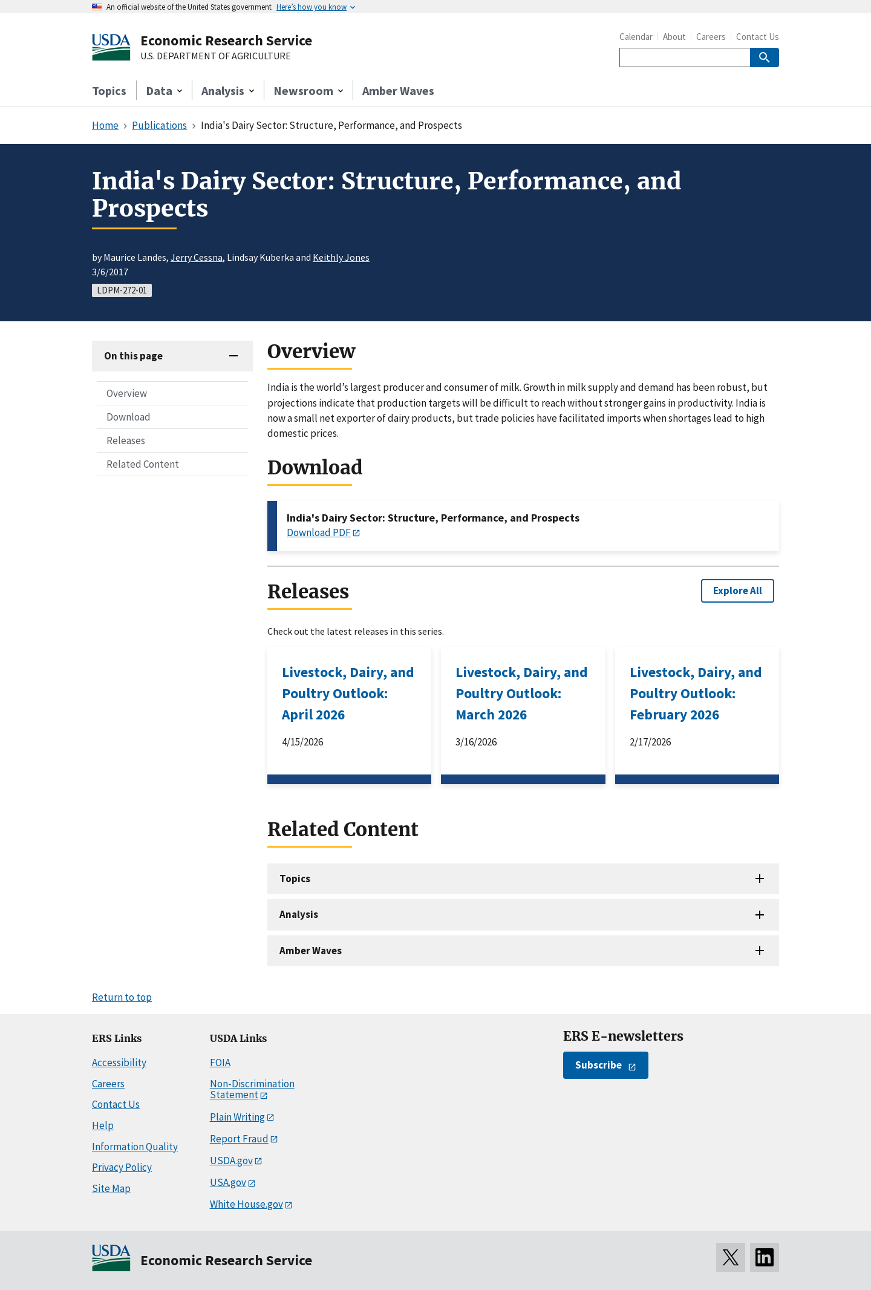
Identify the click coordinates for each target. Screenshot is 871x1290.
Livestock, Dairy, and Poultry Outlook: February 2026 (696, 693)
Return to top (122, 997)
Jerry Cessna (197, 257)
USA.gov (228, 1182)
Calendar (636, 37)
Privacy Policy (122, 1167)
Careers (711, 37)
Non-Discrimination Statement (252, 1089)
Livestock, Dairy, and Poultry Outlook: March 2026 (521, 693)
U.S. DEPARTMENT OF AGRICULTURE (215, 56)
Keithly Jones (341, 257)
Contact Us (757, 37)
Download (128, 417)
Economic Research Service (226, 40)
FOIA (220, 1062)
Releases (125, 440)
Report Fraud (239, 1138)
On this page (133, 355)
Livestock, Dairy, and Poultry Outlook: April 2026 (348, 693)
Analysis (298, 914)
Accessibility (119, 1062)
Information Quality (135, 1146)
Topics (109, 90)
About (674, 37)
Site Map (111, 1188)
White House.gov (246, 1204)
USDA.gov (231, 1160)
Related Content (142, 464)
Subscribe (598, 1065)
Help (103, 1125)
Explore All (737, 590)
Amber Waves (398, 90)
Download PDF (319, 532)
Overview (126, 393)
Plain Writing (237, 1117)
